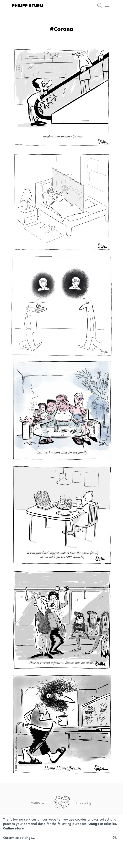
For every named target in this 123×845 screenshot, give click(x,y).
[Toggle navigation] (107, 5)
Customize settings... (19, 837)
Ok (114, 837)
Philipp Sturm (27, 5)
